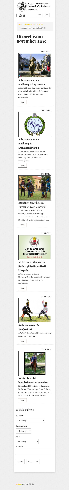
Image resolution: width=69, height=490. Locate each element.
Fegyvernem (21, 426)
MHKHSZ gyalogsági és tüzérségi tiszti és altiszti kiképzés (32, 266)
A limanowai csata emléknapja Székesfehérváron (28, 143)
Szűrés (20, 461)
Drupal (19, 484)
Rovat (18, 436)
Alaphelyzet (33, 461)
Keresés (19, 446)
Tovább (22, 102)
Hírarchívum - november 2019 (30, 24)
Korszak (19, 416)
